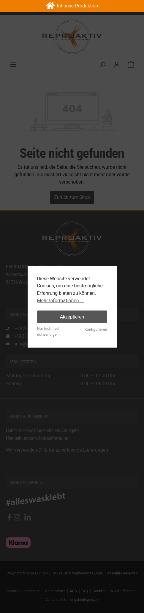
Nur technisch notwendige (49, 331)
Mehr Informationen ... (60, 300)
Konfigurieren (96, 329)
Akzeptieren (72, 317)
